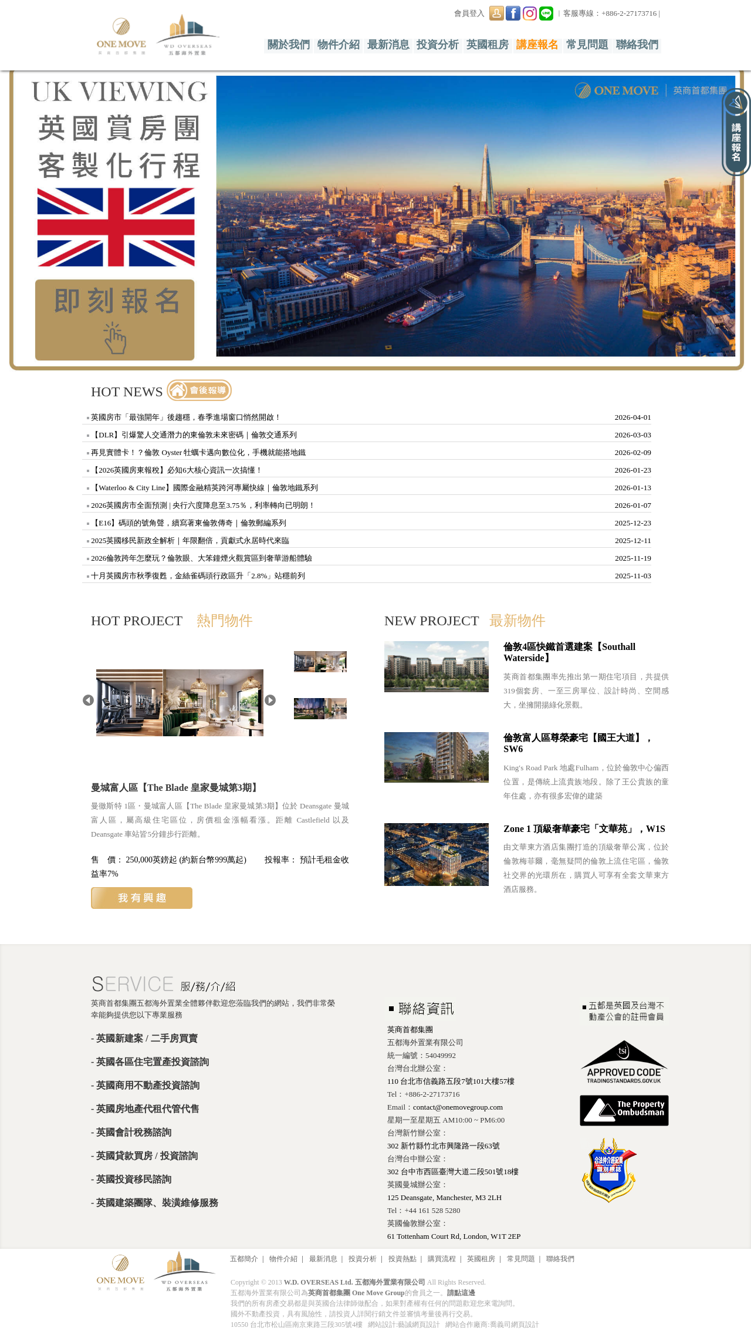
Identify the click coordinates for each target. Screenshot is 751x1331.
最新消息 (388, 44)
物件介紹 (338, 44)
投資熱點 (402, 1259)
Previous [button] (17, 214)
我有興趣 (141, 898)
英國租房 (487, 44)
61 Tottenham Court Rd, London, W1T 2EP (454, 1236)
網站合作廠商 (466, 1324)
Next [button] (733, 214)
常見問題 (587, 44)
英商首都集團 (410, 1029)
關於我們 (289, 44)
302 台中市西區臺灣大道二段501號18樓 (453, 1171)
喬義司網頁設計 (514, 1324)
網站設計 (382, 1324)
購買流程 (442, 1259)
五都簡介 (244, 1259)
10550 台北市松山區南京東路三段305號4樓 (297, 1324)
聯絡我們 (637, 44)
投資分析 (438, 44)
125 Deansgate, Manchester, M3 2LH (444, 1197)
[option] (375, 218)
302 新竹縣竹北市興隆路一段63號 (443, 1145)
